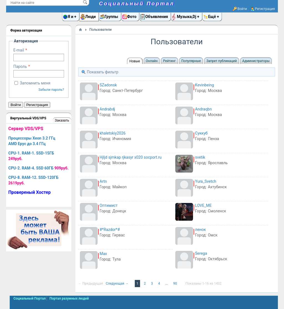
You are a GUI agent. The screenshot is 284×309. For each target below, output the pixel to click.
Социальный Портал (136, 3)
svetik (200, 157)
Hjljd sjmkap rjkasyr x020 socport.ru (130, 157)
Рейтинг (169, 61)
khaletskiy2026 (113, 133)
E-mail (18, 50)
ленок (200, 229)
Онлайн (152, 61)
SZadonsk (108, 85)
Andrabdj (107, 109)
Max (103, 253)
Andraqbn (203, 109)
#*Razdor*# (110, 229)
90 (175, 283)
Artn (103, 181)
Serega (201, 253)
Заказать (62, 120)
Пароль (20, 66)
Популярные (191, 61)
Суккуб (201, 133)
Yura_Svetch (205, 181)
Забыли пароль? (51, 90)
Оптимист (109, 205)
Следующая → (117, 283)
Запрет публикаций (221, 61)
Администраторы (256, 61)
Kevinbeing (204, 85)
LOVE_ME (203, 205)
